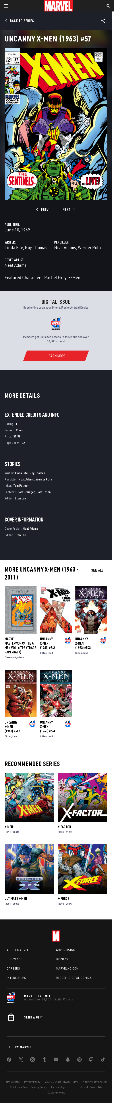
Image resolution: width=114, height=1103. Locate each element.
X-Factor (64, 827)
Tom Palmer (21, 485)
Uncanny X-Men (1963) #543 (83, 643)
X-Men (9, 827)
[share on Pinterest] (79, 1060)
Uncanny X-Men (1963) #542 (12, 726)
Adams (21, 657)
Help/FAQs (15, 959)
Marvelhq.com (67, 968)
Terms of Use (12, 1081)
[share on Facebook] (9, 1060)
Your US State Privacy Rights (62, 1081)
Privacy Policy (32, 1081)
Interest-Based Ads (90, 1087)
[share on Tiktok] (103, 1060)
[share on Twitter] (21, 1060)
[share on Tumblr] (44, 1060)
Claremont (10, 657)
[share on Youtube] (56, 1060)
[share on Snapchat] (68, 1060)
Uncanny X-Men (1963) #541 (47, 726)
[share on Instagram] (32, 1060)
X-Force (63, 898)
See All (97, 572)
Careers (13, 968)
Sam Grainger (26, 492)
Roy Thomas (36, 247)
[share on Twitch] (91, 1060)
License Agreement (62, 1087)
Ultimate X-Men (16, 898)
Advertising (65, 950)
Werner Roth (89, 247)
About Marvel (18, 950)
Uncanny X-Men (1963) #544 (47, 643)
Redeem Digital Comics (74, 977)
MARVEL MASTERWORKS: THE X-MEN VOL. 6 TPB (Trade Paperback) (20, 645)
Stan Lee (20, 498)
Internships (16, 977)
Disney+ (62, 959)
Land (50, 653)
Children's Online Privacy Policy (28, 1087)
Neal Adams (65, 247)
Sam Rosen (44, 492)
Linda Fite (14, 247)
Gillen (43, 653)
